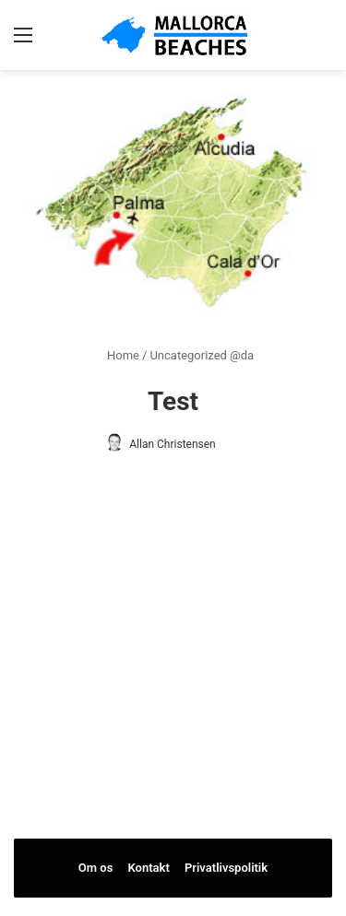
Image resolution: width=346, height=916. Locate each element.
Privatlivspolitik (226, 868)
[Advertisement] (173, 685)
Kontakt (149, 868)
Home (115, 355)
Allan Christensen (172, 444)
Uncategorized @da (201, 355)
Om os (95, 868)
